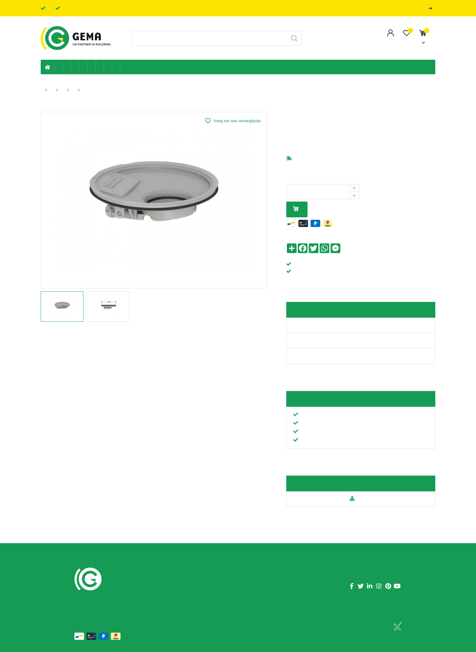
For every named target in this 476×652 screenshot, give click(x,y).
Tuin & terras (75, 67)
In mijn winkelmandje (296, 209)
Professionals (431, 8)
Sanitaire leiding (83, 67)
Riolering (67, 67)
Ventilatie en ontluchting (91, 67)
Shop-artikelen (108, 67)
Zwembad (116, 67)
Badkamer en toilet (124, 67)
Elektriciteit (100, 67)
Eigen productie (59, 67)
